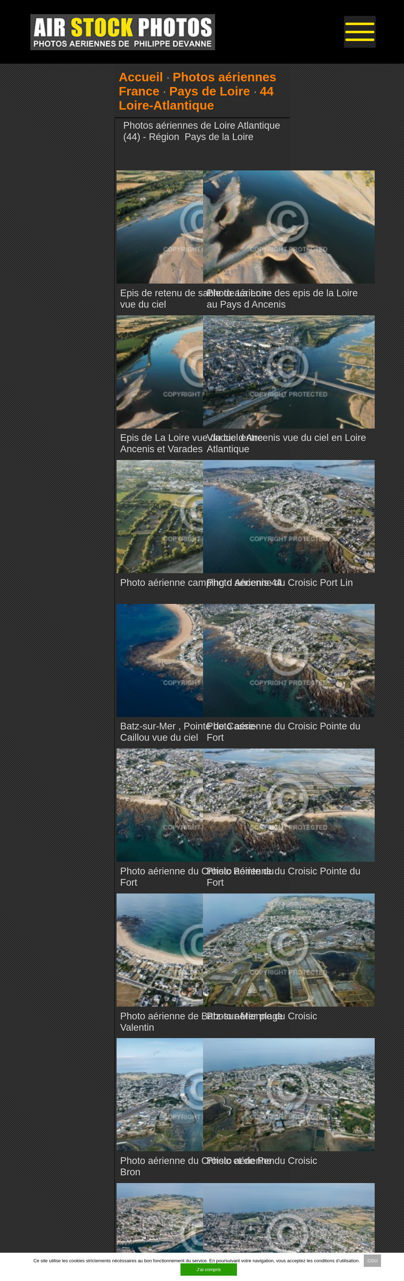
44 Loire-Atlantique (196, 98)
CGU (372, 1260)
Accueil (141, 77)
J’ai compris (209, 1269)
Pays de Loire (209, 91)
